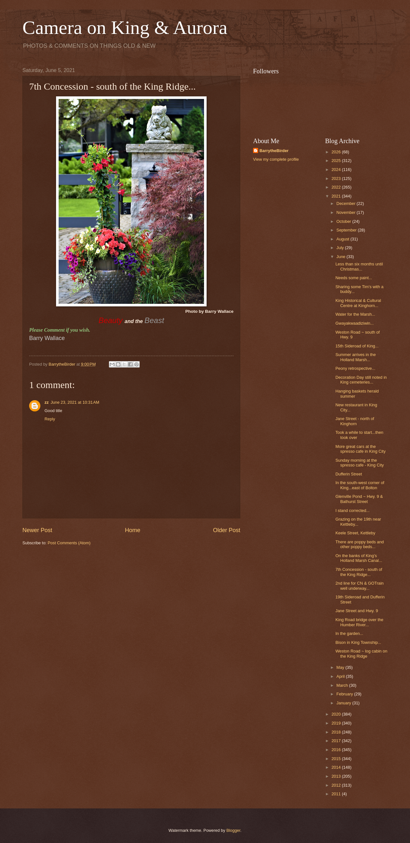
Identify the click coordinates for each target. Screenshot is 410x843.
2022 (337, 187)
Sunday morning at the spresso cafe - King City (359, 462)
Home (132, 530)
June (341, 256)
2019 (337, 723)
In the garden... (349, 633)
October (344, 221)
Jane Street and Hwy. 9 (356, 610)
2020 (337, 714)
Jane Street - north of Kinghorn (354, 421)
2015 (337, 758)
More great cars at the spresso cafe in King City (360, 449)
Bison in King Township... (358, 642)
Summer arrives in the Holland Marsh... (355, 357)
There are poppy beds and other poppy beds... (359, 544)
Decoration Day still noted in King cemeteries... (361, 380)
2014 (337, 767)
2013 (337, 776)
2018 (337, 732)
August (343, 239)
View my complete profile (276, 159)
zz (47, 402)
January (344, 703)
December (346, 203)
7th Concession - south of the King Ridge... (358, 572)
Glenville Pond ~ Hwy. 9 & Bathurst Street (359, 499)
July (340, 247)
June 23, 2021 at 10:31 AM (75, 402)
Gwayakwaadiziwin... (354, 323)
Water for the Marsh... (355, 314)
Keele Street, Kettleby (355, 533)
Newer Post (37, 530)
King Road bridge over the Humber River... (359, 622)
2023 (337, 178)
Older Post (226, 530)
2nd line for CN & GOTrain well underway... (359, 585)
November (346, 212)
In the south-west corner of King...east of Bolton (359, 485)
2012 (337, 785)
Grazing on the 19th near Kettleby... (358, 521)
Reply (50, 419)
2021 (337, 196)
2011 (337, 793)
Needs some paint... (353, 277)
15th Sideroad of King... (357, 346)
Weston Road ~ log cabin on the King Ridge (361, 653)
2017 (337, 740)
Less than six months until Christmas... (359, 266)
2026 (337, 152)
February (345, 694)
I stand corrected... (352, 510)
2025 (337, 160)
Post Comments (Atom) (69, 542)
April (341, 676)
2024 (337, 169)
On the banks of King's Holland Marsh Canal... (358, 558)
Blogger (233, 830)
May (340, 667)
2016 (337, 749)
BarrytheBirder (274, 150)
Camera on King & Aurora (124, 27)
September (347, 230)
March (342, 685)
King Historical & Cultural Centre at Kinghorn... (358, 303)
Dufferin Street (348, 474)
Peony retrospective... (355, 368)
